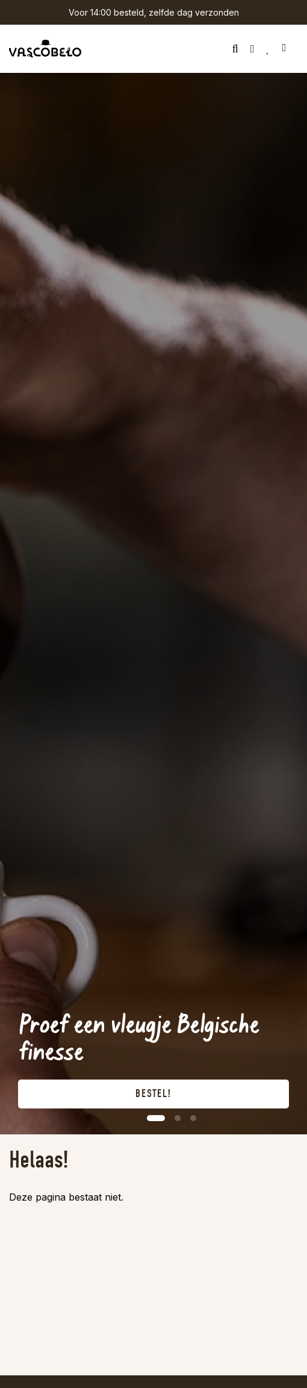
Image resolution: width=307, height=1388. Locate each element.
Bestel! (153, 1093)
